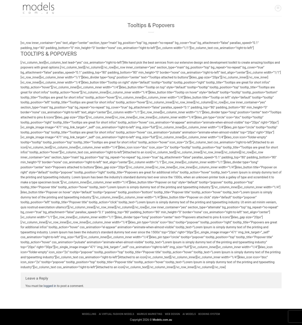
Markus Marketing (149, 314)
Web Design (172, 314)
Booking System (209, 314)
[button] (278, 8)
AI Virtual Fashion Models (116, 314)
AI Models (189, 314)
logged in (49, 286)
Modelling (89, 314)
